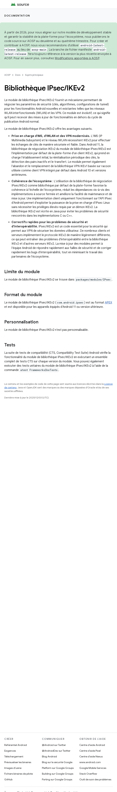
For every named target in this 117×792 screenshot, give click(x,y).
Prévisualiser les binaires (17, 762)
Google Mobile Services (92, 768)
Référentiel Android (15, 745)
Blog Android (49, 756)
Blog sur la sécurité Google (57, 762)
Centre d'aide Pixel (90, 750)
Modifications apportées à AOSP (77, 58)
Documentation (17, 15)
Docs (17, 74)
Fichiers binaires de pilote (18, 773)
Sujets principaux (34, 74)
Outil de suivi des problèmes (95, 779)
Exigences (10, 750)
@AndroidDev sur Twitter (56, 750)
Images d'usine (12, 768)
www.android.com (90, 762)
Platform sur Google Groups (58, 768)
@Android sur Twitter (54, 745)
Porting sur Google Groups (57, 779)
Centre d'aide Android (92, 745)
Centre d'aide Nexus (91, 756)
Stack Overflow (88, 773)
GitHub (8, 779)
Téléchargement (13, 756)
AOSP (7, 74)
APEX (108, 302)
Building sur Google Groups (57, 773)
